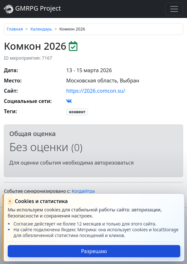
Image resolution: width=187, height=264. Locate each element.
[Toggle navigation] (174, 9)
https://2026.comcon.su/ (95, 90)
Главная (15, 29)
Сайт (10, 90)
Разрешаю (94, 251)
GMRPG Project (32, 9)
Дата (10, 70)
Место (12, 80)
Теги (9, 111)
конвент (77, 112)
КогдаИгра (83, 191)
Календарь (41, 29)
